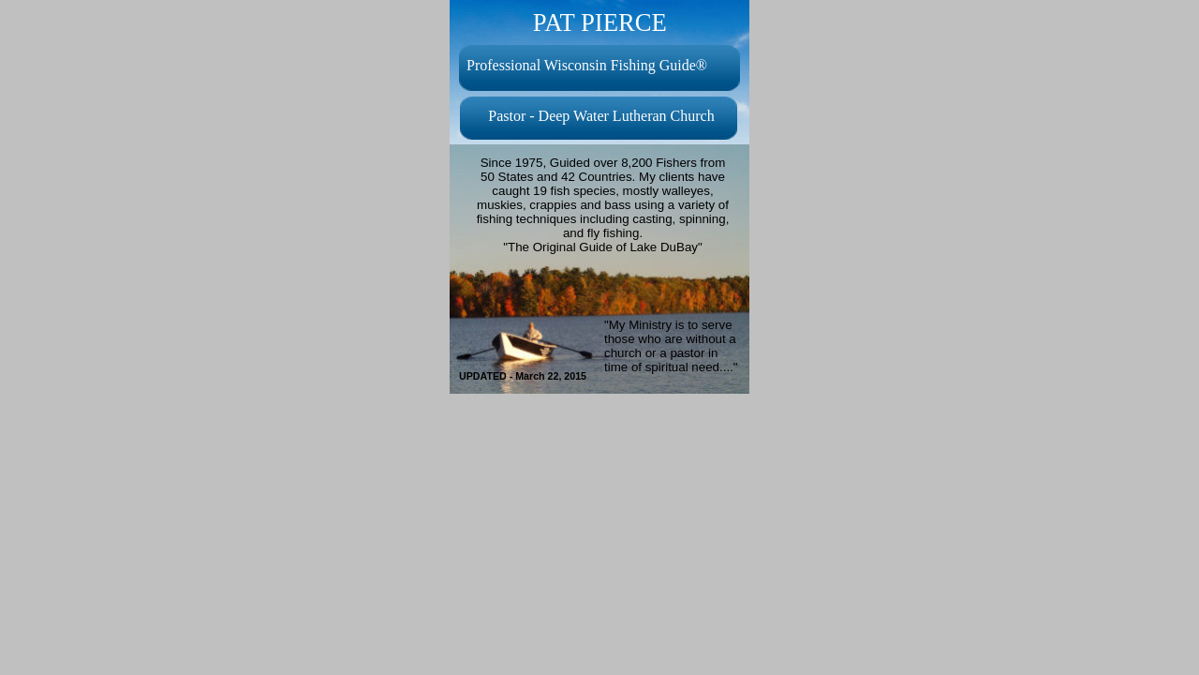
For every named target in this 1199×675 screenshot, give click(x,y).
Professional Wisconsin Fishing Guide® (586, 65)
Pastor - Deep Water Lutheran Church (601, 116)
